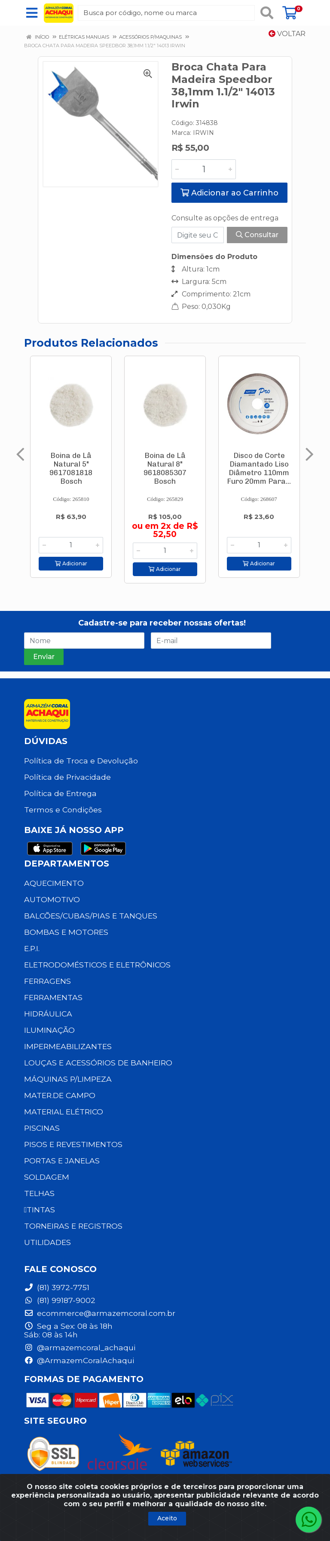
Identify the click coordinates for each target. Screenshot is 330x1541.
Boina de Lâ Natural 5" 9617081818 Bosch (70, 468)
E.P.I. (32, 948)
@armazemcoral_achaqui (79, 1347)
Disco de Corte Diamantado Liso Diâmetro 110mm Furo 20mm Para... (259, 468)
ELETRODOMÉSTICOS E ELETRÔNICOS (97, 964)
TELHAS (39, 1193)
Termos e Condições (63, 809)
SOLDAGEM (46, 1176)
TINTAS (39, 1209)
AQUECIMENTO (54, 883)
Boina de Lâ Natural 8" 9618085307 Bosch (165, 468)
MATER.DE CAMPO (59, 1095)
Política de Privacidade (67, 776)
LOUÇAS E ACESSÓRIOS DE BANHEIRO (98, 1062)
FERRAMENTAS (53, 997)
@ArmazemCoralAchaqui (79, 1360)
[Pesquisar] (267, 13)
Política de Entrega (60, 793)
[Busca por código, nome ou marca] (166, 13)
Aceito (167, 1518)
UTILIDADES (47, 1242)
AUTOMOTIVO (52, 899)
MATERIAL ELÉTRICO (63, 1111)
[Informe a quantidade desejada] (203, 169)
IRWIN (203, 133)
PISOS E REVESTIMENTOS (73, 1144)
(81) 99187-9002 (59, 1300)
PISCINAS (42, 1127)
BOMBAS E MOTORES (66, 932)
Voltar (287, 34)
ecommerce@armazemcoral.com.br (99, 1313)
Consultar (257, 235)
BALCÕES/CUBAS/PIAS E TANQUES (90, 915)
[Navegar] (20, 454)
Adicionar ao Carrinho (229, 193)
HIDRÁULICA (48, 1013)
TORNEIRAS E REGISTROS (73, 1225)
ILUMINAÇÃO (49, 1029)
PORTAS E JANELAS (62, 1160)
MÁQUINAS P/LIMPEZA (68, 1078)
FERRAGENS (47, 981)
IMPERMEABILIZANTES (68, 1046)
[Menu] (32, 13)
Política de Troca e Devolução (81, 760)
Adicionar (71, 563)
